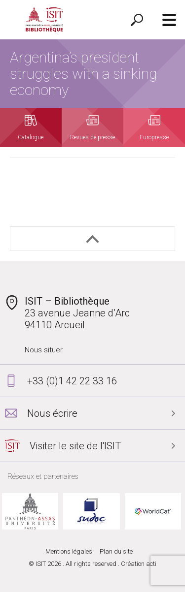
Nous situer (44, 349)
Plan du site (116, 551)
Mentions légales (68, 551)
